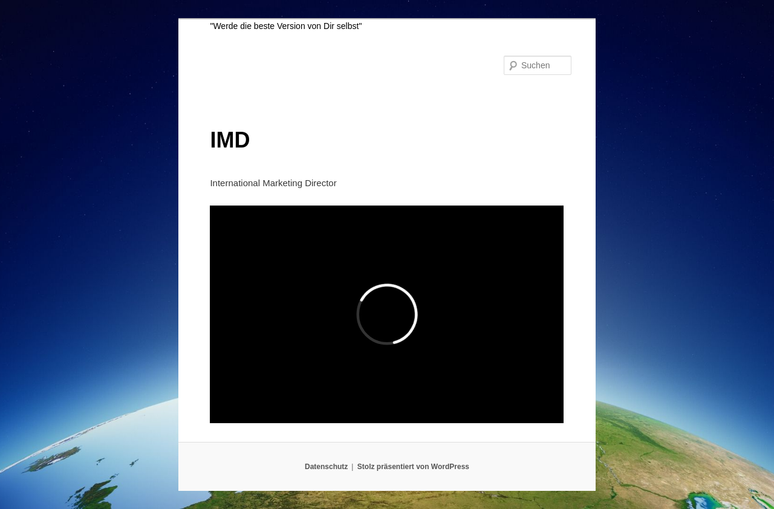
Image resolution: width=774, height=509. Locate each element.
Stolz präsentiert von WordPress (413, 466)
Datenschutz (326, 466)
